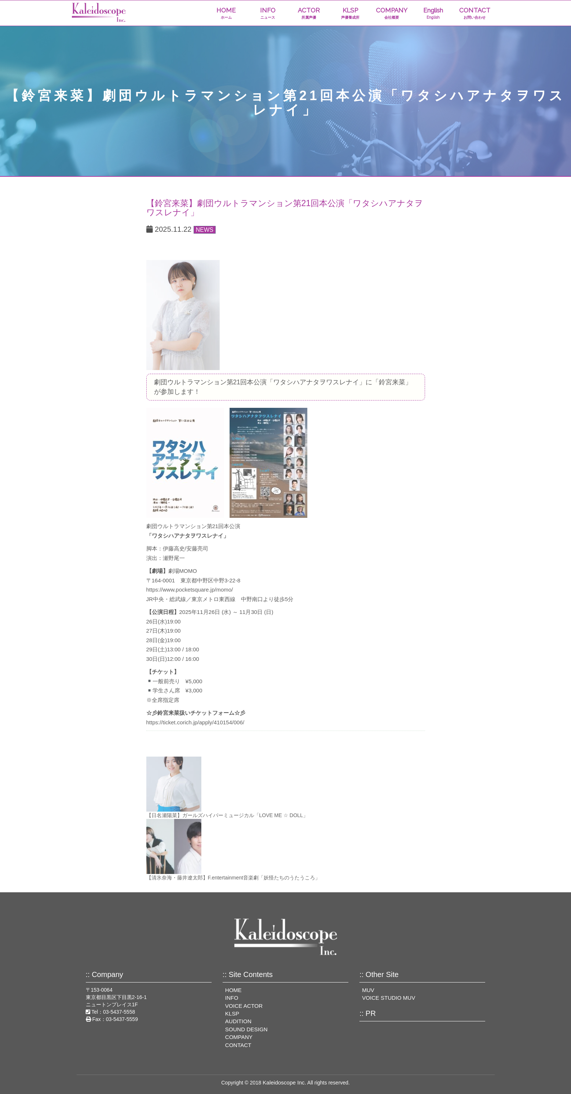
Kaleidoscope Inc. (284, 1082)
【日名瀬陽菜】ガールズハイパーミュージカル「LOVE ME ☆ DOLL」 (227, 815)
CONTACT (475, 13)
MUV (368, 990)
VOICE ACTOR (244, 1006)
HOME (226, 13)
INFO (268, 13)
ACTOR (309, 13)
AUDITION (238, 1021)
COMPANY (392, 13)
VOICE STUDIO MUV (388, 998)
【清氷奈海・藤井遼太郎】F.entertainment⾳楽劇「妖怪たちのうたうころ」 (233, 878)
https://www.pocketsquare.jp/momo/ (189, 589)
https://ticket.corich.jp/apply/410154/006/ (195, 722)
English (433, 13)
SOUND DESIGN (246, 1029)
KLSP (350, 13)
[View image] (183, 314)
